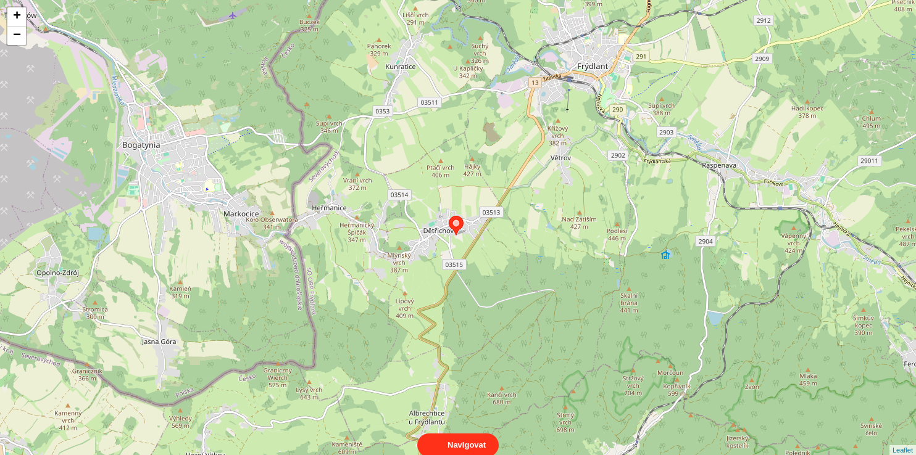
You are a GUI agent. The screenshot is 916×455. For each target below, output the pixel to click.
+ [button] (17, 16)
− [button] (17, 36)
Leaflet (903, 439)
